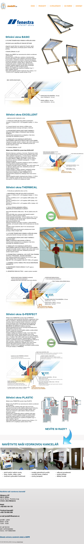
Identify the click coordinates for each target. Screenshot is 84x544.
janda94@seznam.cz (12, 516)
